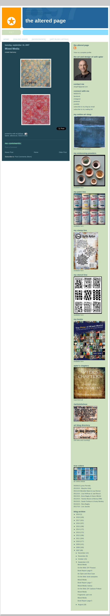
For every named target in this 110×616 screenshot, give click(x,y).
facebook (77, 96)
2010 (78, 541)
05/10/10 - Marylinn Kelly (82, 488)
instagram (77, 99)
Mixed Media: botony (85, 586)
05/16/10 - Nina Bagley (82, 504)
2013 (78, 532)
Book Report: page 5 (85, 601)
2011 (78, 538)
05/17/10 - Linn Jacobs (82, 506)
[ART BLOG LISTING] (59, 39)
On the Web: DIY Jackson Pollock (89, 589)
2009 (78, 544)
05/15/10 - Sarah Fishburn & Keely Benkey (89, 501)
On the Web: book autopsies (88, 577)
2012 (78, 535)
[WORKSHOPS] (38, 39)
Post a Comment (11, 147)
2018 (78, 517)
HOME (6, 39)
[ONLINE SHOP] (20, 39)
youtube (76, 104)
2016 (78, 523)
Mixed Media (12, 48)
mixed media (23, 136)
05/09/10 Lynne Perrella (82, 486)
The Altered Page (45, 21)
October (81, 559)
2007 (78, 550)
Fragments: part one (85, 595)
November (82, 556)
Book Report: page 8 (85, 570)
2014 (78, 529)
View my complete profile (82, 52)
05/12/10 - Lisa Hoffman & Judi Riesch (87, 493)
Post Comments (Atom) (23, 157)
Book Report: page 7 (85, 583)
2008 (78, 547)
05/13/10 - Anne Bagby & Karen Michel (87, 496)
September (82, 562)
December (82, 553)
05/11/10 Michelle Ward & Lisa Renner (87, 491)
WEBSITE (77, 93)
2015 (78, 526)
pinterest (77, 101)
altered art (13, 136)
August (81, 604)
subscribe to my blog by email (84, 107)
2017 (78, 520)
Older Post (63, 152)
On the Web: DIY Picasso (87, 568)
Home (36, 152)
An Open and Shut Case (86, 574)
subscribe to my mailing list (83, 109)
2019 (78, 514)
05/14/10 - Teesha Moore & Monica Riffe (88, 499)
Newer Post (9, 152)
